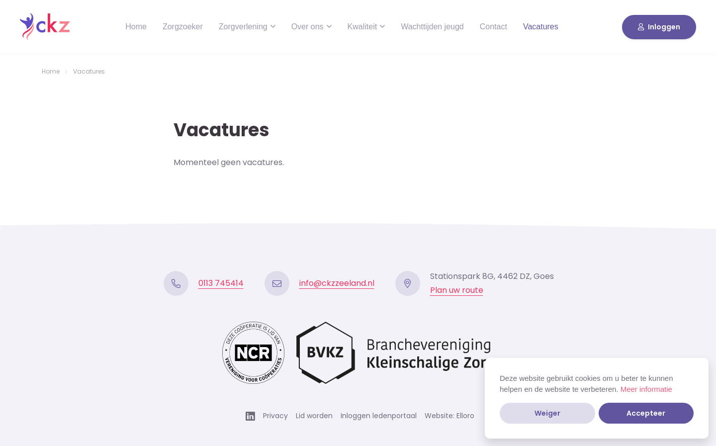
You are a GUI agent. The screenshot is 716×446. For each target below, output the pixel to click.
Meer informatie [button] (646, 389)
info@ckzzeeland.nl (336, 283)
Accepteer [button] (645, 413)
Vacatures (540, 26)
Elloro (465, 416)
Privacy (275, 416)
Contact (493, 26)
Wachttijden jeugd (432, 26)
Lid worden (314, 416)
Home (136, 26)
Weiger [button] (547, 413)
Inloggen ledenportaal (379, 416)
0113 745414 (221, 283)
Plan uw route (456, 290)
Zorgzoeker (183, 26)
